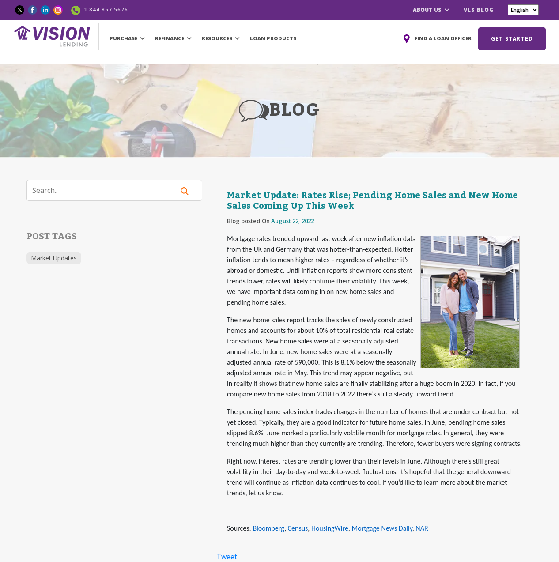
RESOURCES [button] (221, 38)
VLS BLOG (479, 10)
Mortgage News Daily (381, 528)
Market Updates (54, 258)
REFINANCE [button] (173, 38)
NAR (421, 528)
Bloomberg (268, 528)
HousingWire (329, 528)
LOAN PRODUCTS (273, 38)
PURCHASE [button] (127, 38)
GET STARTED (512, 38)
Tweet (226, 557)
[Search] (106, 190)
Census (298, 528)
